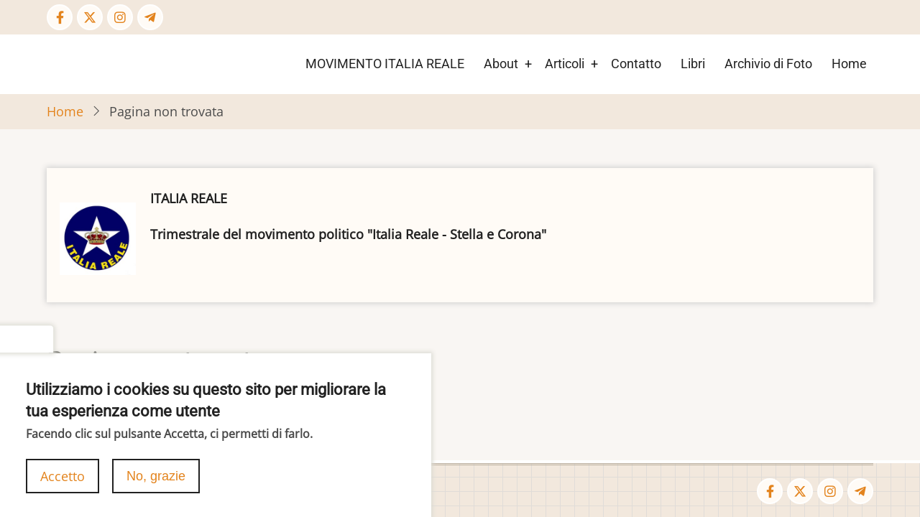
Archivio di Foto (768, 63)
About (501, 63)
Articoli (564, 63)
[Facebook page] (60, 17)
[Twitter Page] (90, 17)
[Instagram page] (120, 17)
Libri (693, 63)
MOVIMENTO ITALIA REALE (384, 63)
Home (849, 63)
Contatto (636, 63)
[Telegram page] (150, 17)
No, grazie (155, 487)
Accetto (62, 486)
